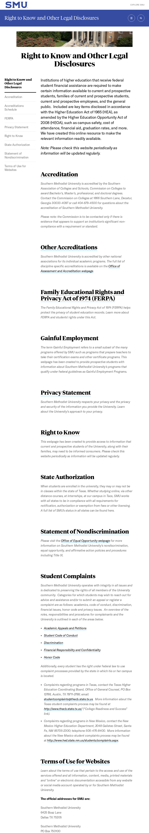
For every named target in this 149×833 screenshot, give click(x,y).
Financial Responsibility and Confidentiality (72, 650)
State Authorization (17, 145)
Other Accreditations (69, 247)
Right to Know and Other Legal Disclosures (52, 18)
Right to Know (14, 136)
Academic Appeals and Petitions (65, 628)
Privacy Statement (16, 127)
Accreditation (13, 97)
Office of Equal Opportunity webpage (85, 541)
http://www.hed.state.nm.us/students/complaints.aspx (82, 740)
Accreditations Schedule (14, 107)
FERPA (9, 118)
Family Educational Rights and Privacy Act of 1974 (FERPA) (82, 295)
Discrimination (53, 643)
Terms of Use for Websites (15, 168)
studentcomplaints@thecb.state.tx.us (68, 699)
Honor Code (52, 657)
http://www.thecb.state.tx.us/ (63, 709)
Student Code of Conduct (61, 635)
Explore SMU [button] (137, 5)
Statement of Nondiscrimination (17, 155)
